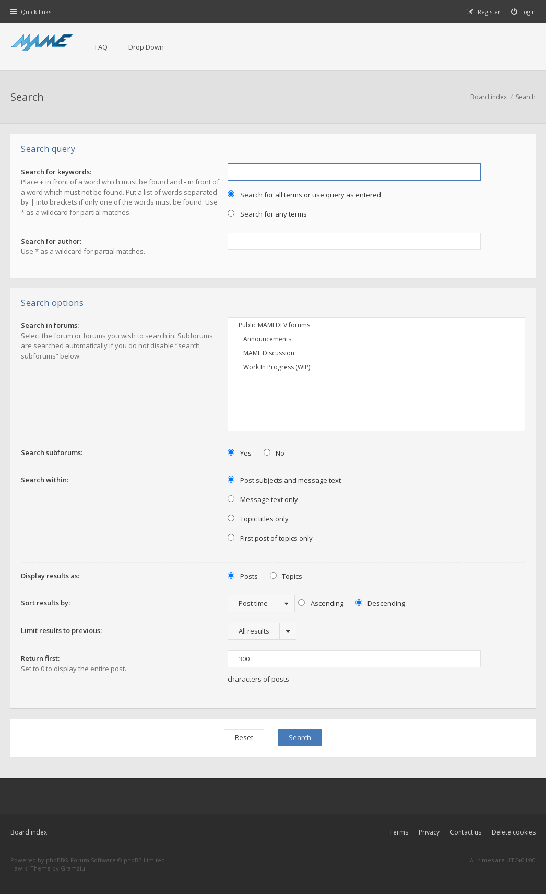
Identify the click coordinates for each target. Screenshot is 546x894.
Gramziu (73, 868)
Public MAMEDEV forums (376, 325)
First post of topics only (270, 538)
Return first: (40, 658)
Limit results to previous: (61, 630)
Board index (28, 832)
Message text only (263, 499)
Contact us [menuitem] (465, 832)
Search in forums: (50, 325)
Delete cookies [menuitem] (514, 832)
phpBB (55, 860)
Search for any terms (267, 214)
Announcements (376, 339)
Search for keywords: (56, 171)
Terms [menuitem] (398, 832)
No (274, 453)
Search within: (44, 479)
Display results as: (50, 575)
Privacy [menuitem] (429, 832)
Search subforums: (51, 452)
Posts (243, 576)
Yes (240, 453)
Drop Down (146, 47)
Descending (380, 603)
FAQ (101, 47)
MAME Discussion (376, 353)
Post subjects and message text (284, 480)
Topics (286, 576)
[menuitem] (523, 12)
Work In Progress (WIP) (376, 367)
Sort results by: (45, 602)
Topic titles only (258, 518)
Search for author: (51, 241)
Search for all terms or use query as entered (304, 194)
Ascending (320, 603)
